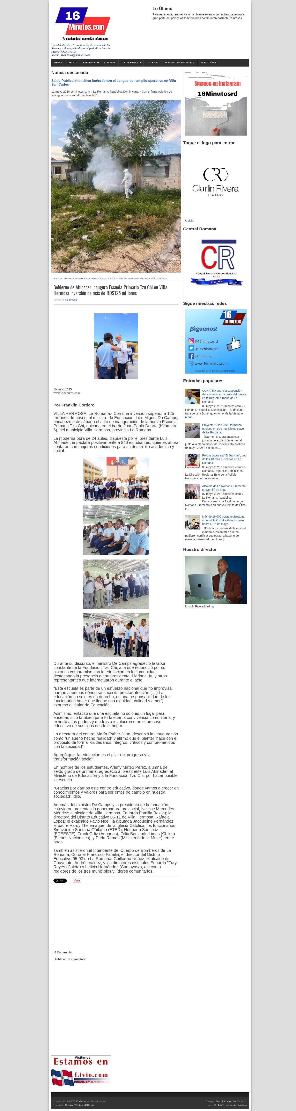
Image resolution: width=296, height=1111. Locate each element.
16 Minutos (81, 1101)
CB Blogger (71, 299)
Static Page (208, 62)
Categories (130, 62)
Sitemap (110, 62)
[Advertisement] (85, 913)
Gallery (153, 62)
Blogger (221, 1105)
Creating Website (73, 1105)
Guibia (189, 220)
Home (58, 62)
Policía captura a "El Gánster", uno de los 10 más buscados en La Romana (224, 459)
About (72, 62)
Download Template (179, 62)
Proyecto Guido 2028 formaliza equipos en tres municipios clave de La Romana (223, 428)
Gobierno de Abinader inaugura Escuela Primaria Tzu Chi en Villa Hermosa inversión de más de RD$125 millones (110, 290)
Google (233, 1105)
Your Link (220, 1101)
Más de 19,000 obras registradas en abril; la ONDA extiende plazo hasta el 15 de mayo (223, 520)
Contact (89, 62)
